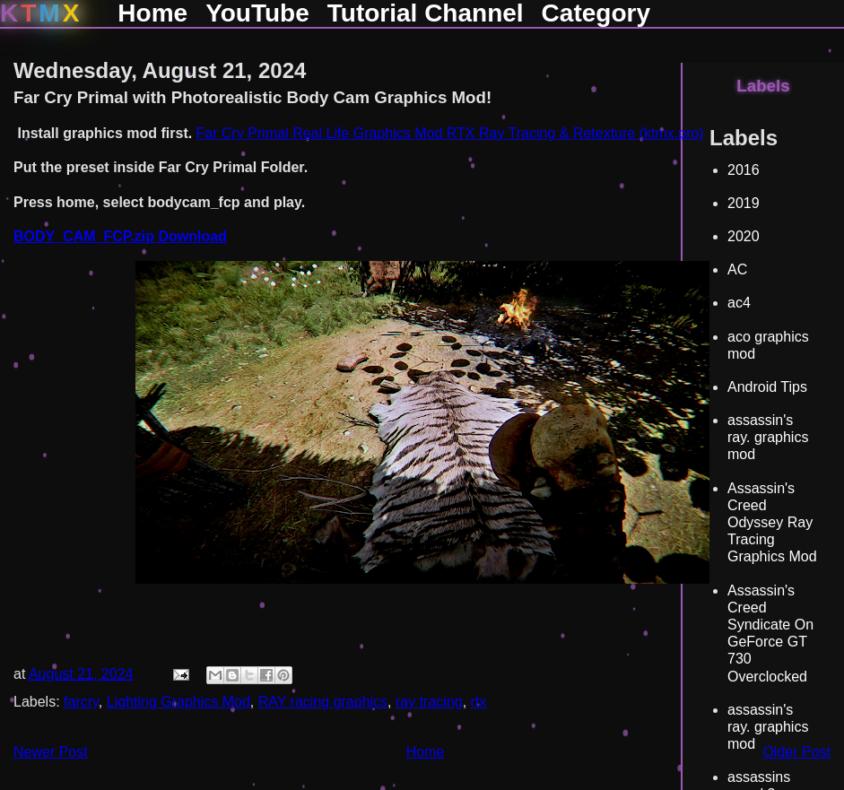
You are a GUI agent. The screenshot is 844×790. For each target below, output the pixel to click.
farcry (81, 701)
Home (425, 752)
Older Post (796, 752)
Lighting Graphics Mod (178, 701)
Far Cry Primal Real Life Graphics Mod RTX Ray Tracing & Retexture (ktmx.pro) (450, 133)
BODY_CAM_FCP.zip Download (120, 236)
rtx (479, 701)
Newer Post (50, 752)
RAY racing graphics (322, 701)
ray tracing (429, 701)
